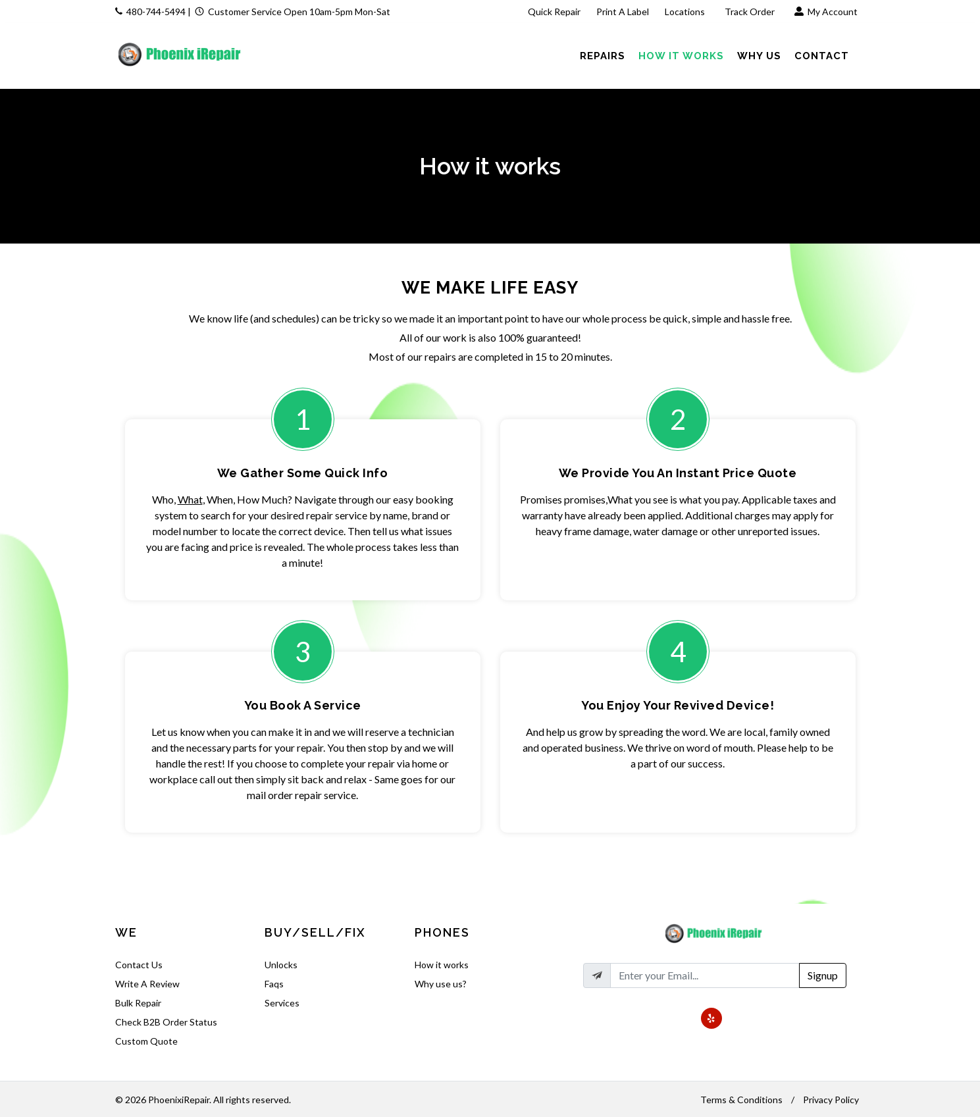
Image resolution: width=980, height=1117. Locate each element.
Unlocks (281, 964)
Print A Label (622, 11)
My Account (826, 11)
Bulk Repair (138, 1002)
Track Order (751, 11)
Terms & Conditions (741, 1099)
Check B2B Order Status (166, 1021)
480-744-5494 (156, 11)
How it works (442, 964)
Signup (823, 975)
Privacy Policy (831, 1099)
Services (282, 1002)
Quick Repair (554, 11)
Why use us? (441, 983)
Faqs (274, 983)
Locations (686, 11)
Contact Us (139, 964)
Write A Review (147, 983)
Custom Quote (146, 1041)
